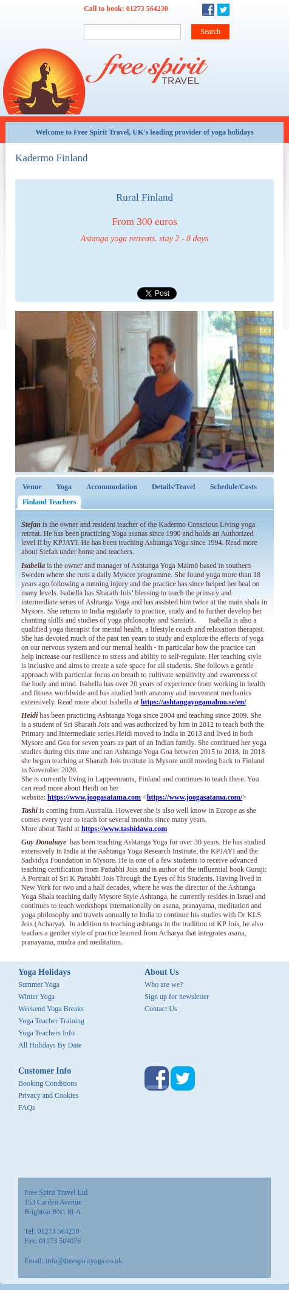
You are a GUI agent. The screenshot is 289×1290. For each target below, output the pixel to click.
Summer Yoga (38, 984)
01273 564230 (147, 8)
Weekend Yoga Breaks (51, 1008)
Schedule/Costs (233, 487)
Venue (32, 487)
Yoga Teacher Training (51, 1021)
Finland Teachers (52, 502)
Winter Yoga (36, 996)
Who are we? (163, 984)
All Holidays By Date (49, 1045)
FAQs (26, 1107)
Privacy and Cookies (48, 1095)
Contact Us (160, 1008)
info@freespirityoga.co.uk (84, 1261)
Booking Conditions (47, 1083)
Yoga (64, 487)
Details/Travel (173, 487)
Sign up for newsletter (176, 996)
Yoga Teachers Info (46, 1033)
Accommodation (111, 487)
